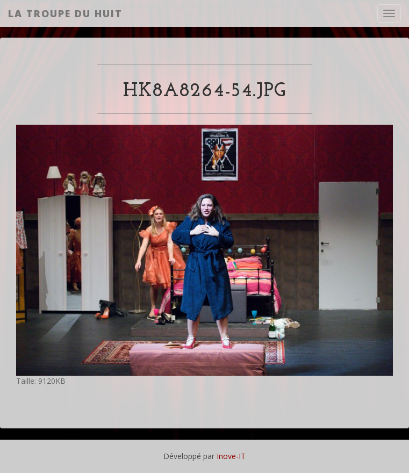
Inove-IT (231, 456)
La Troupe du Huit (65, 13)
